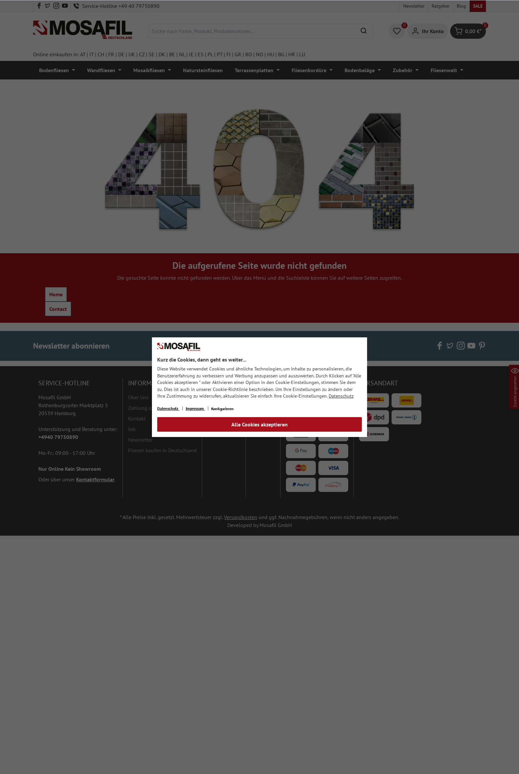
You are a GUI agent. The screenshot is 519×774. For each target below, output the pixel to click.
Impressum (195, 408)
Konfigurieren (222, 408)
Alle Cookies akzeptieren (259, 424)
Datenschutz (341, 396)
